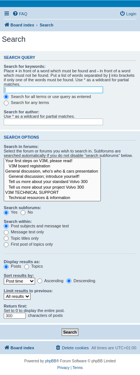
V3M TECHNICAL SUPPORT (52, 192)
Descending (80, 280)
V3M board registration (52, 166)
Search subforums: (22, 207)
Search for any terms (26, 102)
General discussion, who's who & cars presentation (52, 171)
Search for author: (21, 112)
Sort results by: (19, 275)
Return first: (15, 306)
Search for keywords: (25, 66)
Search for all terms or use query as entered (47, 96)
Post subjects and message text (36, 226)
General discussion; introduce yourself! (52, 176)
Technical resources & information (52, 198)
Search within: (18, 221)
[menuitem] (19, 13)
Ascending (50, 280)
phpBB (50, 361)
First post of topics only (28, 244)
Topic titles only (21, 238)
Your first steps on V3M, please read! (52, 161)
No (27, 212)
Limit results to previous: (28, 291)
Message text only (24, 232)
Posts (12, 266)
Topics (33, 266)
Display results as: (22, 261)
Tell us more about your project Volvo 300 (52, 187)
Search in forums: (21, 146)
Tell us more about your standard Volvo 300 (52, 182)
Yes (11, 212)
